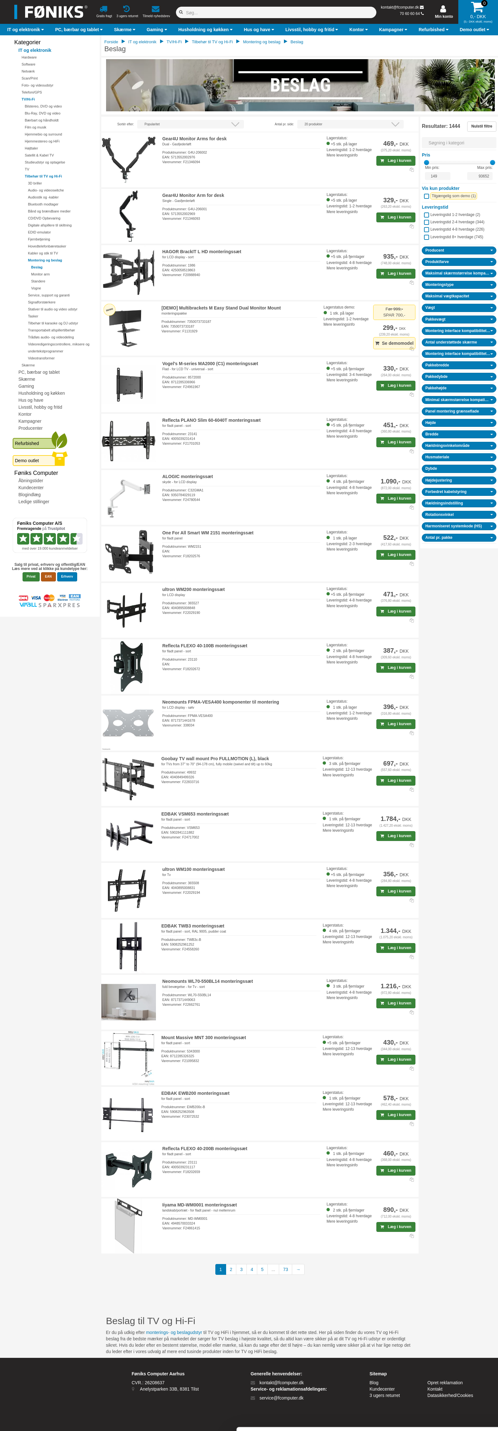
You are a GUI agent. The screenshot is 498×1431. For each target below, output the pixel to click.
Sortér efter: (125, 124)
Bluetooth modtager (43, 204)
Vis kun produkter (441, 188)
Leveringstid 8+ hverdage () (456, 237)
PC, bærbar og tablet (39, 372)
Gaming (26, 386)
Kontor (24, 414)
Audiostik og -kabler (43, 197)
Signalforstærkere (42, 302)
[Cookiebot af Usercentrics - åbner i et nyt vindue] (41, 1418)
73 (285, 1269)
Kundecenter (31, 487)
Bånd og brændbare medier (49, 211)
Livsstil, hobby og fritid (40, 407)
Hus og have (31, 400)
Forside (111, 41)
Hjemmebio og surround (43, 134)
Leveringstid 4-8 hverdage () (457, 229)
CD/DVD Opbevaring (44, 218)
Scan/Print (30, 78)
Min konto (444, 16)
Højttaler (31, 148)
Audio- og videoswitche (46, 190)
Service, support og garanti (49, 295)
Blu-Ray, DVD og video (42, 113)
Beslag (37, 267)
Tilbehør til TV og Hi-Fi (43, 176)
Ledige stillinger (33, 501)
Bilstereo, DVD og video (43, 106)
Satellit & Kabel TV (39, 155)
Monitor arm (40, 274)
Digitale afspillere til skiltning (50, 225)
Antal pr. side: (284, 124)
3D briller (35, 183)
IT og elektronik (34, 50)
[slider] (426, 162)
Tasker (33, 316)
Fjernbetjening (39, 239)
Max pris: (485, 167)
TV (27, 169)
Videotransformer (41, 358)
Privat (31, 576)
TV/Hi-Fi (28, 99)
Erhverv (67, 576)
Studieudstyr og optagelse (45, 162)
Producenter (30, 428)
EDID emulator (39, 232)
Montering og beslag (45, 260)
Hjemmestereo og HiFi (42, 141)
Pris (426, 154)
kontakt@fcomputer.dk (400, 7)
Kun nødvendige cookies (445, 1389)
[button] (26, 29)
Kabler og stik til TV (43, 253)
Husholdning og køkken (41, 393)
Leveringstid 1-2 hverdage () (455, 214)
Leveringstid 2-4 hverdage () (457, 222)
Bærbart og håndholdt (41, 120)
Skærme (28, 365)
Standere (38, 281)
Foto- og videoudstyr (37, 85)
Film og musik (35, 127)
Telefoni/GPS (32, 92)
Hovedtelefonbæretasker (47, 246)
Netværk (28, 71)
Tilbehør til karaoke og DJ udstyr (53, 323)
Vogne (36, 288)
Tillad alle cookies (445, 1368)
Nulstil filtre (481, 126)
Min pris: (432, 167)
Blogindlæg (29, 494)
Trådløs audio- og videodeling (51, 337)
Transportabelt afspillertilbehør (51, 330)
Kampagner (29, 421)
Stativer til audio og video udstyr (52, 309)
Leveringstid (435, 207)
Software (28, 64)
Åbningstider (30, 480)
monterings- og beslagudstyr (174, 1332)
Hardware (29, 57)
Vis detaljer (330, 1418)
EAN (48, 576)
